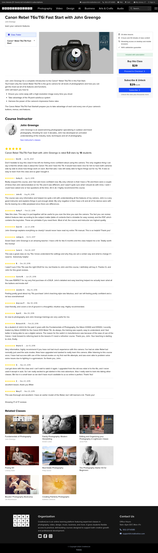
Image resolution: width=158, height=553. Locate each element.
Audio (120, 8)
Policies (79, 549)
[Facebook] (45, 536)
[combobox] (140, 8)
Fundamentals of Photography (18, 436)
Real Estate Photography (52, 467)
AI (79, 8)
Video (59, 8)
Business (90, 8)
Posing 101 (9, 467)
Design (70, 8)
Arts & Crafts (106, 8)
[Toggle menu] (156, 8)
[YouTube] (40, 536)
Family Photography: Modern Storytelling (54, 437)
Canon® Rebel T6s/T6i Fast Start (19, 41)
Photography (45, 8)
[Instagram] (51, 536)
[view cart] (128, 2)
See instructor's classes (30, 140)
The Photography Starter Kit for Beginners (92, 469)
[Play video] (76, 53)
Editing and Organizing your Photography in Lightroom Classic (94, 437)
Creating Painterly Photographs (55, 496)
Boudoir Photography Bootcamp (19, 496)
